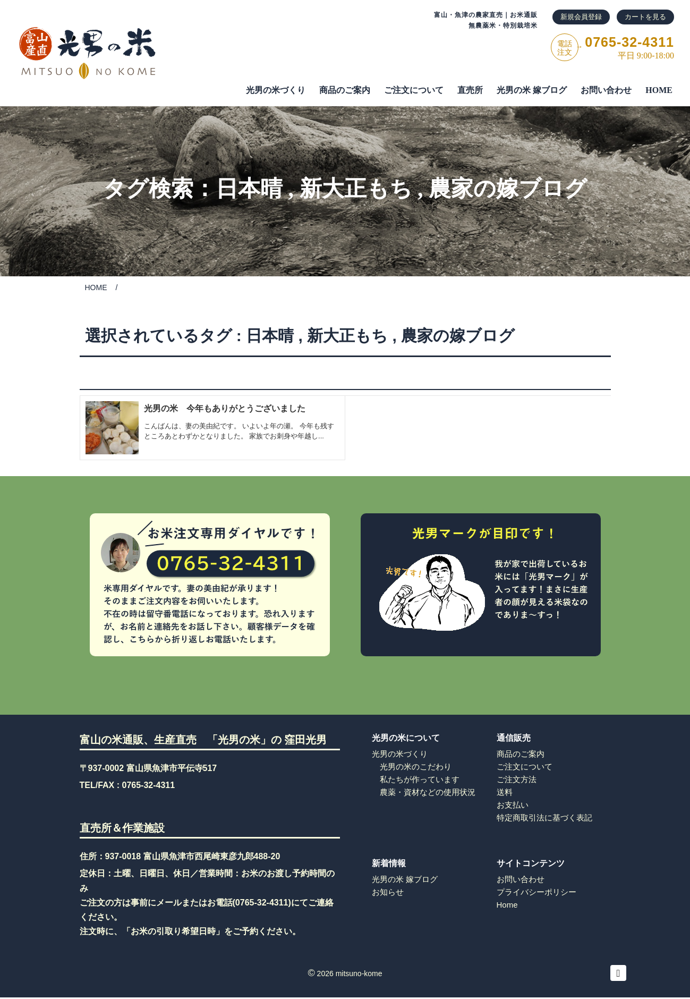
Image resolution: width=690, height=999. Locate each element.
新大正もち (356, 188)
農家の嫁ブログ (508, 188)
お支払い (513, 804)
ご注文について (524, 766)
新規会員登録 (581, 17)
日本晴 (249, 188)
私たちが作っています (419, 779)
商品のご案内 (344, 90)
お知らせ (388, 891)
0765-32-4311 (148, 785)
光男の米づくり (275, 90)
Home (507, 904)
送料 (505, 792)
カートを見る (645, 17)
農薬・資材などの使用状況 (427, 792)
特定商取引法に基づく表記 (544, 817)
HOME (658, 90)
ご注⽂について (414, 90)
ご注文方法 (516, 779)
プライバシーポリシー (536, 891)
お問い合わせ (606, 90)
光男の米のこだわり (416, 766)
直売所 (470, 90)
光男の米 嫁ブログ (532, 90)
